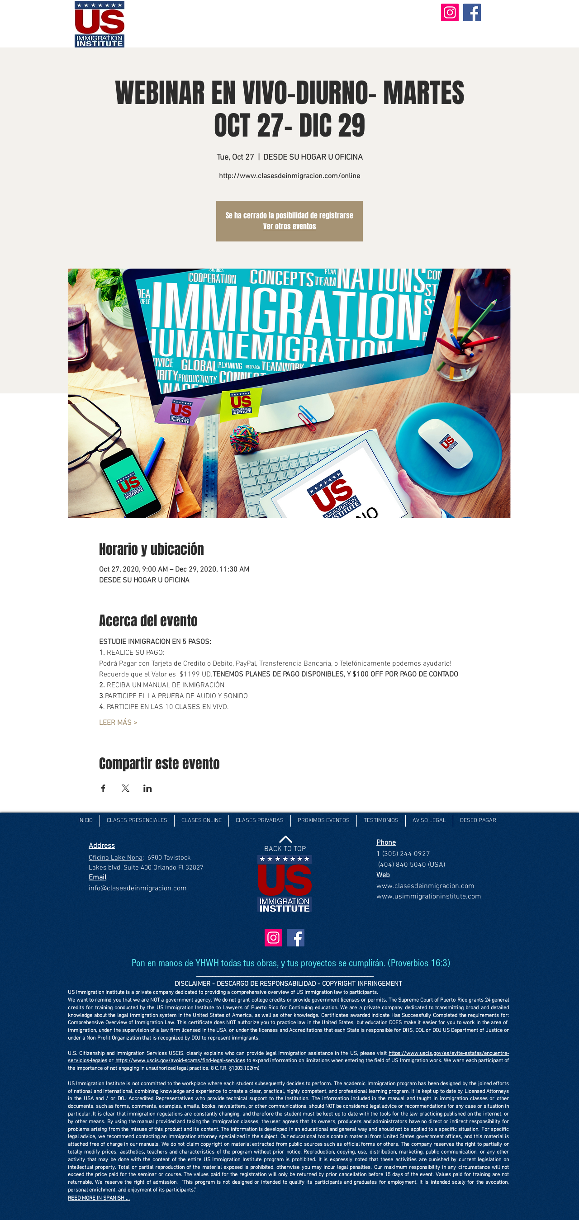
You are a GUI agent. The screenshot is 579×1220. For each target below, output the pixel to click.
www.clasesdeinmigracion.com (425, 886)
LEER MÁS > (118, 723)
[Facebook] (472, 12)
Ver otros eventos (289, 226)
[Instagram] (450, 12)
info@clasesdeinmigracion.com (138, 888)
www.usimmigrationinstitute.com (428, 896)
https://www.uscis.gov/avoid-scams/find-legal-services (180, 1061)
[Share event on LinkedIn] (147, 788)
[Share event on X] (125, 788)
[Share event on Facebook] (103, 788)
